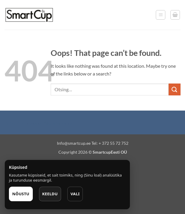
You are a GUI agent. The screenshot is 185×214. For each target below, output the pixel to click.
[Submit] (175, 89)
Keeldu (50, 193)
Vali (75, 193)
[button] (160, 15)
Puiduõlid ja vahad (23, 123)
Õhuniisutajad (57, 123)
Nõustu (20, 193)
